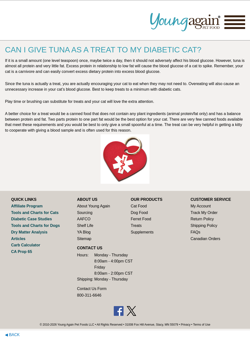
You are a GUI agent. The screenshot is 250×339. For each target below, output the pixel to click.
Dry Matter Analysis (29, 232)
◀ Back (12, 335)
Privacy (185, 324)
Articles (18, 239)
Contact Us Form (91, 289)
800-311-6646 (89, 295)
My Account (200, 206)
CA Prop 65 (21, 252)
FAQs (195, 232)
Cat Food (139, 206)
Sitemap (84, 239)
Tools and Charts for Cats (34, 213)
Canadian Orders (205, 239)
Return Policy (202, 219)
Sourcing (84, 213)
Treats (136, 225)
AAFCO (83, 219)
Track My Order (204, 213)
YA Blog (84, 232)
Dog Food (139, 213)
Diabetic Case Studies (31, 219)
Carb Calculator (25, 245)
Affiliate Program (26, 206)
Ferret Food (141, 219)
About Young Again (93, 206)
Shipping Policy (203, 225)
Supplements (142, 232)
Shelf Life (85, 225)
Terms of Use (201, 324)
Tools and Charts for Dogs (35, 225)
